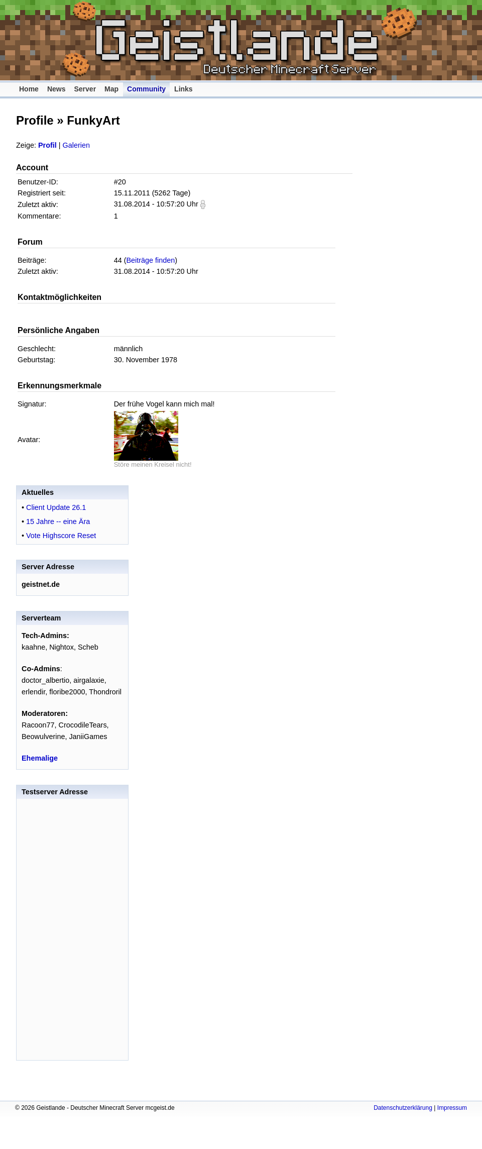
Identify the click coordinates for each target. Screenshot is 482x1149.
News (56, 89)
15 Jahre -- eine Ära (58, 521)
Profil (47, 145)
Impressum (452, 1107)
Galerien (76, 145)
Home (29, 89)
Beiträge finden (151, 260)
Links (183, 89)
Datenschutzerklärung (403, 1107)
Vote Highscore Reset (61, 536)
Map (111, 89)
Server (85, 89)
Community (146, 89)
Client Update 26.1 (56, 507)
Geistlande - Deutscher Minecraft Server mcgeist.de (246, 40)
